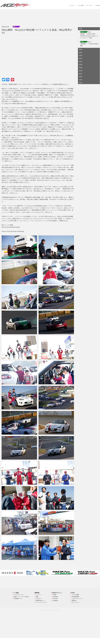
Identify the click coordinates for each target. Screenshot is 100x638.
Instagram (55, 600)
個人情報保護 (75, 596)
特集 (61, 11)
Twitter (54, 594)
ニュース (56, 11)
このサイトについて (77, 598)
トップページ (72, 5)
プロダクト (68, 11)
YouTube (55, 598)
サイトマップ (89, 5)
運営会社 (74, 600)
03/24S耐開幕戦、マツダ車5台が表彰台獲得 (89, 44)
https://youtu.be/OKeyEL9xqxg (11, 227)
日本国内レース (18, 598)
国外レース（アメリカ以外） (21, 596)
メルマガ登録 (81, 5)
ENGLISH (98, 5)
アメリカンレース (18, 594)
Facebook (55, 596)
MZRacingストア (78, 11)
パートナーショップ (91, 11)
